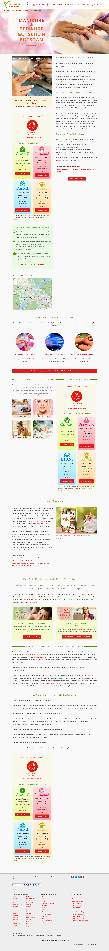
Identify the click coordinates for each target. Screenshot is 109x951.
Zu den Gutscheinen (76, 179)
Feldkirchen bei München (30, 918)
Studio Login (16, 879)
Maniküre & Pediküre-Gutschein (85, 82)
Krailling (28, 913)
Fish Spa (44, 918)
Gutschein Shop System (78, 916)
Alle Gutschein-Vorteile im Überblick (32, 264)
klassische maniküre (25, 355)
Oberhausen (29, 902)
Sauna (44, 907)
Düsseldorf (16, 908)
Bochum (15, 921)
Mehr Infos (22, 169)
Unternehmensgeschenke (79, 903)
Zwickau (28, 921)
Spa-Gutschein (43, 385)
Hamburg (15, 898)
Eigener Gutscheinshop (78, 918)
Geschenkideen (76, 905)
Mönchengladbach (18, 927)
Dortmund (15, 910)
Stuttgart (15, 906)
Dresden (15, 913)
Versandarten (75, 896)
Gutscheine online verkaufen (33, 654)
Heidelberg (29, 908)
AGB (34, 876)
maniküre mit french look (84, 355)
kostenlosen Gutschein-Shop (32, 599)
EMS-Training (46, 916)
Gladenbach (29, 923)
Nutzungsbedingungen (44, 876)
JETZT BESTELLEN (22, 173)
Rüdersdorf (29, 915)
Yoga (43, 901)
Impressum (28, 876)
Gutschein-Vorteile (77, 899)
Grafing (28, 927)
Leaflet (39, 309)
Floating (44, 905)
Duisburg (15, 919)
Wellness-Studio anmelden (79, 914)
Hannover (15, 915)
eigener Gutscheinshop (39, 657)
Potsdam (36, 106)
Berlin (14, 896)
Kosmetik (44, 899)
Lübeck (28, 910)
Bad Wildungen (30, 898)
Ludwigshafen (16, 923)
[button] (15, 280)
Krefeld (28, 900)
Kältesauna (45, 909)
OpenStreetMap (47, 309)
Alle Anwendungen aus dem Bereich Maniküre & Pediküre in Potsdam (54, 371)
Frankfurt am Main (18, 904)
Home (14, 876)
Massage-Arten (76, 909)
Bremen (15, 911)
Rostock (28, 904)
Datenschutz (56, 876)
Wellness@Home (47, 920)
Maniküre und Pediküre (48, 903)
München (15, 900)
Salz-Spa (44, 912)
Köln (14, 902)
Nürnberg (15, 917)
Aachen (28, 896)
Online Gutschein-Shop (81, 629)
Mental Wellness (47, 914)
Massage (44, 896)
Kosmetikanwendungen (78, 912)
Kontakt (20, 876)
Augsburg (15, 925)
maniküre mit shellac (54, 355)
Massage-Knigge (76, 907)
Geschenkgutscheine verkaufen (51, 683)
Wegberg (28, 925)
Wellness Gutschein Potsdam (73, 535)
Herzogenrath (30, 911)
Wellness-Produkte (47, 923)
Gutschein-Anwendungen (79, 901)
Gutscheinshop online (87, 675)
